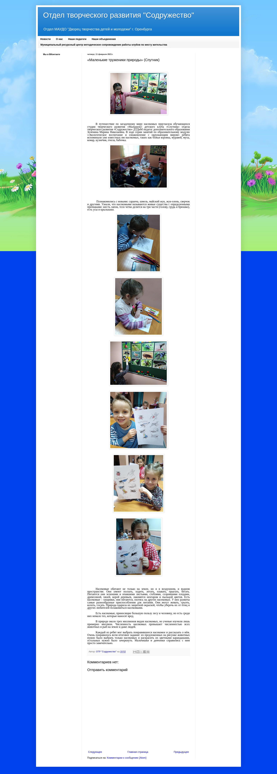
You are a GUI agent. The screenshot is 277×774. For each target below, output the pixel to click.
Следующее (95, 752)
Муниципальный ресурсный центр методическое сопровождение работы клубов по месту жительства (103, 44)
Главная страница (138, 752)
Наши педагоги (77, 39)
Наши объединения (104, 39)
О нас (59, 39)
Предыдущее (181, 752)
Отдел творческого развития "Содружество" (118, 15)
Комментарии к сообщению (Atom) (126, 757)
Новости (45, 39)
